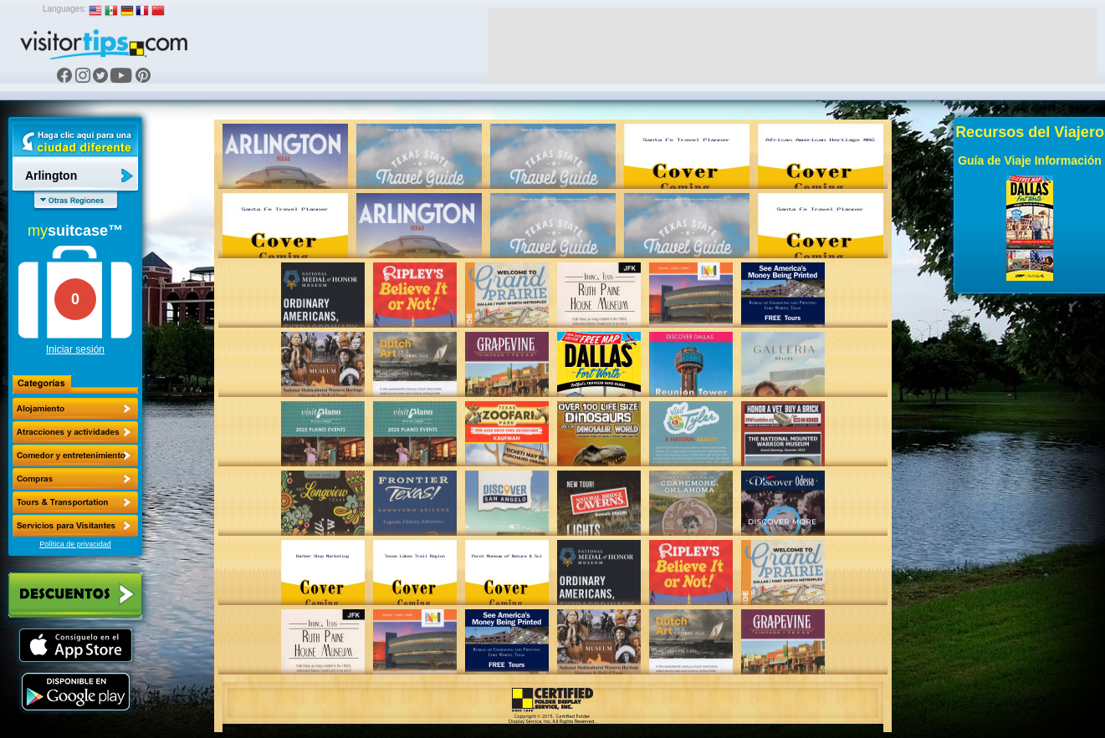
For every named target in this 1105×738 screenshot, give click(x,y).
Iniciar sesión (75, 349)
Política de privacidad (75, 544)
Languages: (64, 8)
